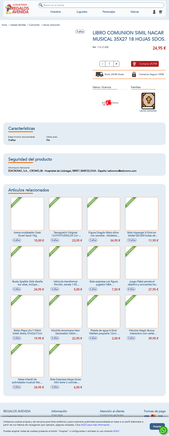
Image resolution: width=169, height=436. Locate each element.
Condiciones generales (112, 415)
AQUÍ (116, 431)
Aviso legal (57, 415)
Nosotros (55, 12)
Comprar (148, 64)
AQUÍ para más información (95, 424)
